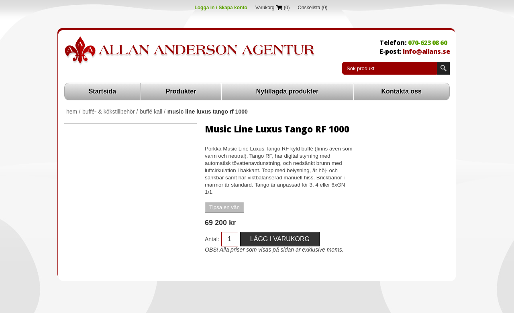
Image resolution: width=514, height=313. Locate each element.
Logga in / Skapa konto (220, 7)
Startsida (102, 91)
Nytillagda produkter (287, 91)
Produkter (181, 91)
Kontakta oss (401, 91)
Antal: (212, 239)
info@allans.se (426, 51)
